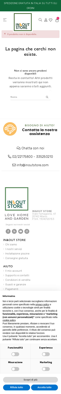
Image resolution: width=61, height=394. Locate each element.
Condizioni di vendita (17, 279)
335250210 (44, 157)
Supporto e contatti (17, 275)
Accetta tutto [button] (44, 387)
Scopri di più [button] (30, 379)
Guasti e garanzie (15, 284)
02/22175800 (22, 157)
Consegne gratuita (16, 258)
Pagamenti (11, 289)
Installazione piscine (17, 253)
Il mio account (13, 270)
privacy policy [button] (42, 304)
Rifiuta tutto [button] (16, 387)
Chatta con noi (32, 148)
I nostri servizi (13, 249)
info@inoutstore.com (33, 165)
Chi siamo (11, 244)
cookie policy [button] (9, 320)
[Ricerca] (30, 97)
